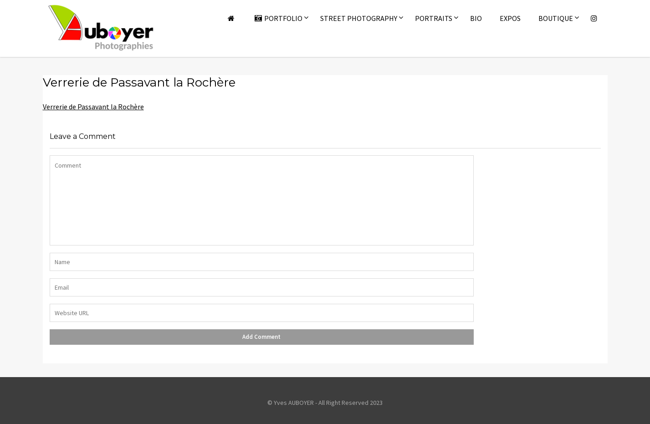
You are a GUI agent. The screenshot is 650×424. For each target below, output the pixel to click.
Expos (510, 18)
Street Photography (358, 18)
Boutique (555, 18)
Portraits (433, 18)
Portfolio (278, 18)
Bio (476, 18)
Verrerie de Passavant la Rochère (93, 106)
